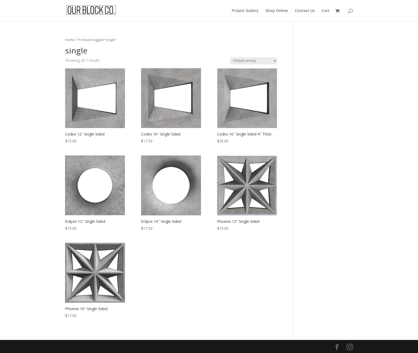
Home (70, 39)
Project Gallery (245, 11)
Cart (325, 11)
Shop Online (277, 11)
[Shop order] (253, 60)
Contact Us (305, 11)
